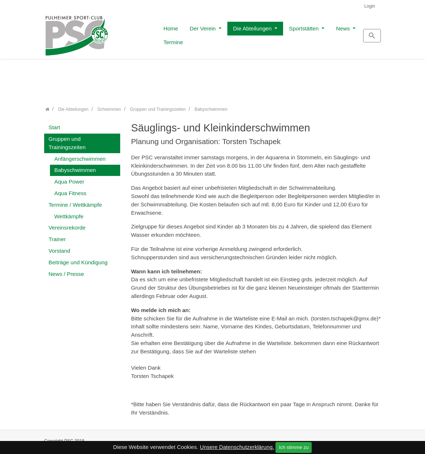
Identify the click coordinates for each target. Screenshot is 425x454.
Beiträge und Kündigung (78, 258)
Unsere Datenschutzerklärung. (237, 447)
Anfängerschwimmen (80, 155)
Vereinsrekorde (67, 224)
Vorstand (59, 247)
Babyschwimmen (75, 166)
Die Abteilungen (213, 33)
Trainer (57, 235)
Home (131, 33)
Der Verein (164, 33)
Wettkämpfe (69, 212)
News (304, 33)
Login (369, 6)
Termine (337, 33)
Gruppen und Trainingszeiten (67, 139)
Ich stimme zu (293, 447)
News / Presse (66, 270)
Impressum (328, 440)
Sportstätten (265, 33)
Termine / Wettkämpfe (75, 201)
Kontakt (298, 440)
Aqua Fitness (70, 189)
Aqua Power (69, 178)
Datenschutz (362, 440)
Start (54, 124)
